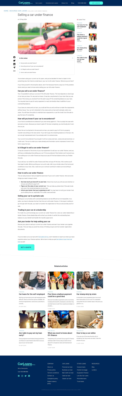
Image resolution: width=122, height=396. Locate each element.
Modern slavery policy (51, 382)
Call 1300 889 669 (23, 371)
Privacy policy (51, 370)
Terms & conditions (53, 373)
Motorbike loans (81, 378)
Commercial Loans (52, 3)
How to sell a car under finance (28, 72)
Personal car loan (67, 367)
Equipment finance (82, 373)
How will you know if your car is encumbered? (32, 66)
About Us (65, 3)
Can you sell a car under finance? (29, 63)
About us (50, 367)
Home (6, 11)
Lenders (94, 370)
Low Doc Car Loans (82, 375)
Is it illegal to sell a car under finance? (30, 69)
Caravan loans (81, 367)
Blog (72, 3)
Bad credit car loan (67, 373)
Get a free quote (23, 368)
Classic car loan (66, 378)
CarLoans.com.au (43, 237)
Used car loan (66, 375)
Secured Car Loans (18, 11)
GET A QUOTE (96, 3)
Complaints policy (52, 378)
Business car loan (67, 370)
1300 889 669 (82, 3)
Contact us (50, 375)
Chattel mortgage (82, 370)
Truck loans (80, 381)
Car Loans (39, 3)
